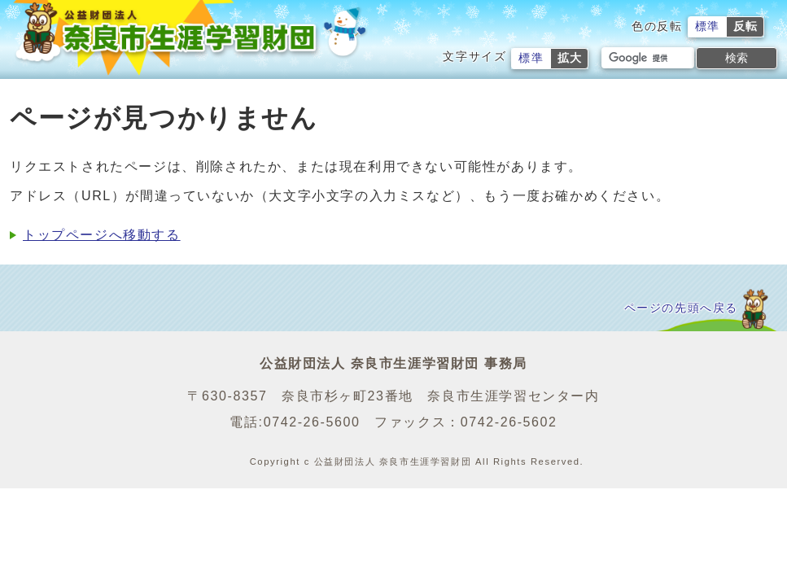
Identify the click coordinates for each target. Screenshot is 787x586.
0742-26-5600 (312, 422)
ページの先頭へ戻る (681, 308)
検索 (736, 57)
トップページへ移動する (102, 235)
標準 (707, 26)
